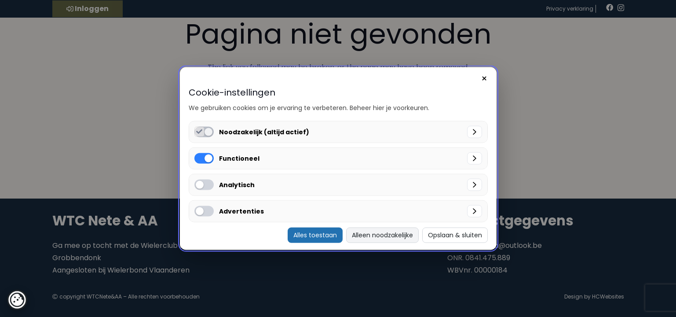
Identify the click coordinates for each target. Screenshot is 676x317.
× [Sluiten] (484, 78)
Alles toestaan (315, 235)
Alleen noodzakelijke (382, 235)
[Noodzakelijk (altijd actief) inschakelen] (199, 132)
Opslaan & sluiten (455, 235)
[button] (17, 300)
